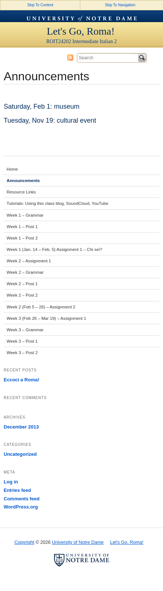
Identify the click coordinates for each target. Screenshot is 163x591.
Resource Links (21, 192)
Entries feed (17, 490)
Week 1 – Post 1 (22, 226)
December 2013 (21, 427)
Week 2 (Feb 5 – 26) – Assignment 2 (41, 307)
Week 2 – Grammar (25, 272)
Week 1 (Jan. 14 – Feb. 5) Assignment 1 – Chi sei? (54, 249)
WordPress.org (21, 507)
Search (142, 58)
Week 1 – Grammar (25, 215)
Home (12, 169)
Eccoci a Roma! (21, 379)
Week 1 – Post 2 (22, 238)
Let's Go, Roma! (81, 31)
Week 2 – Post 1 (22, 283)
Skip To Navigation (120, 5)
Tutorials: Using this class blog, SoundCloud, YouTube (57, 203)
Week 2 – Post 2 (22, 295)
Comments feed (22, 498)
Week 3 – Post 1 (22, 341)
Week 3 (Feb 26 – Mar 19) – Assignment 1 (46, 318)
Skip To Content (40, 5)
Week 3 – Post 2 (22, 352)
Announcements (23, 180)
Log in (11, 482)
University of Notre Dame (82, 16)
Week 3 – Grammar (25, 330)
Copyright (24, 542)
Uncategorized (20, 454)
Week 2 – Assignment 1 (29, 261)
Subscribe (70, 57)
